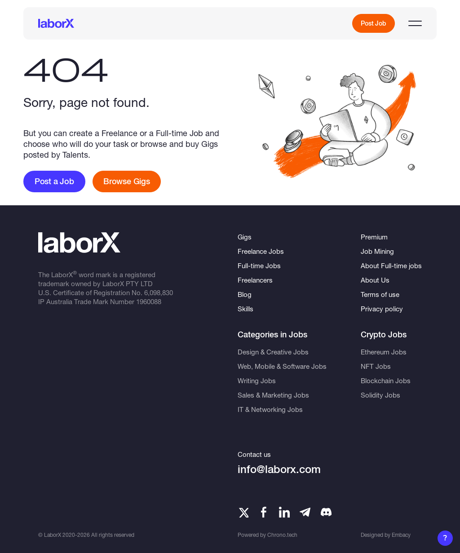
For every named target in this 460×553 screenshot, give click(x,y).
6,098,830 (158, 292)
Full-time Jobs (259, 265)
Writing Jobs (257, 380)
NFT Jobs (376, 366)
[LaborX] (56, 23)
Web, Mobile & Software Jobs (282, 366)
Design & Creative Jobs (273, 352)
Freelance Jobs (261, 251)
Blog (245, 294)
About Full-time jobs (391, 265)
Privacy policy (382, 309)
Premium (374, 237)
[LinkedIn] (284, 512)
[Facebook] (263, 512)
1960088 (148, 301)
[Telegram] (305, 512)
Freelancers (255, 280)
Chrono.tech (282, 534)
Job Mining (377, 251)
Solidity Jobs (380, 395)
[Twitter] (243, 512)
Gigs (245, 237)
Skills (245, 309)
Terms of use (380, 294)
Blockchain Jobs (386, 380)
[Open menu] (415, 23)
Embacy (401, 534)
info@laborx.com (279, 469)
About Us (375, 280)
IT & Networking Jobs (270, 409)
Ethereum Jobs (384, 352)
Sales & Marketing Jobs (273, 395)
